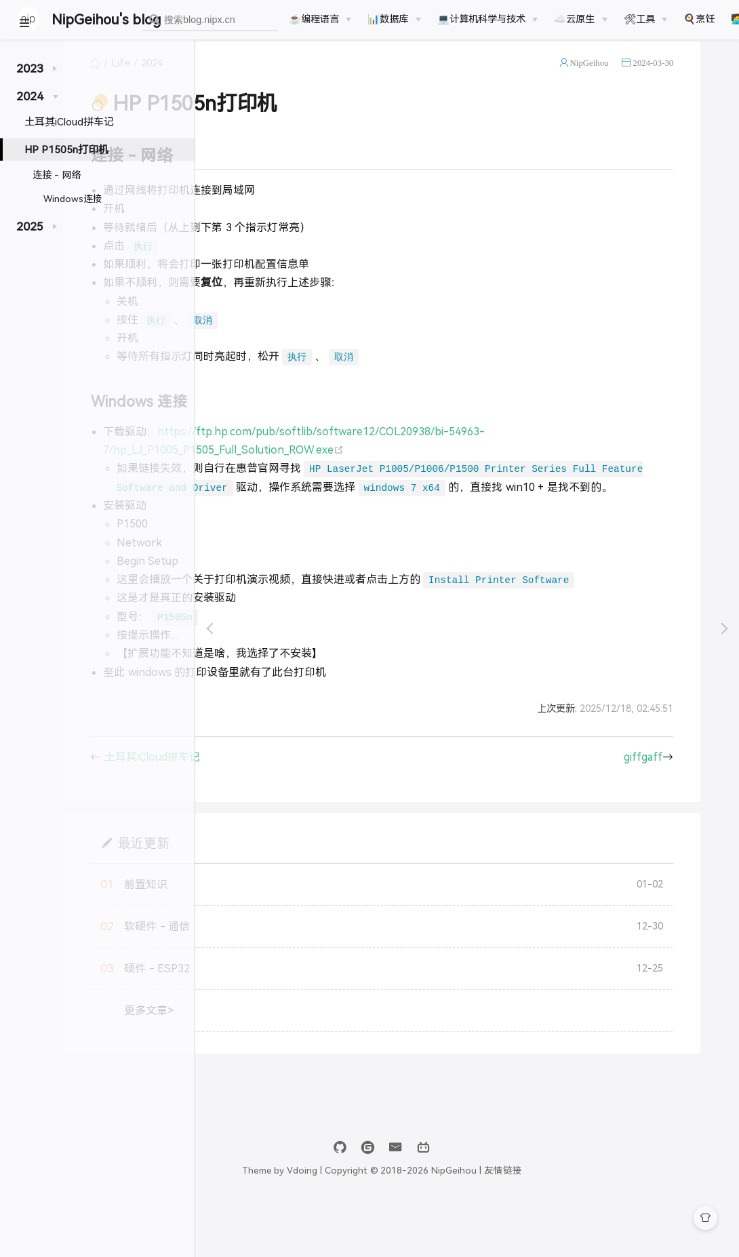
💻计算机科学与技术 (481, 19)
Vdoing (387, 1221)
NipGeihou (619, 77)
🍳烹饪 (699, 19)
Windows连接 (72, 199)
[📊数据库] (393, 19)
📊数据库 (387, 19)
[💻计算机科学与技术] (487, 19)
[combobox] (210, 20)
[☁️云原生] (580, 19)
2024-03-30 (682, 77)
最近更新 (284, 893)
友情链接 (588, 1221)
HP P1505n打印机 (66, 149)
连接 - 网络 (57, 174)
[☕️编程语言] (320, 19)
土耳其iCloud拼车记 (69, 121)
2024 (293, 77)
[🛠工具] (645, 19)
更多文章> (290, 1061)
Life (261, 77)
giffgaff (673, 808)
